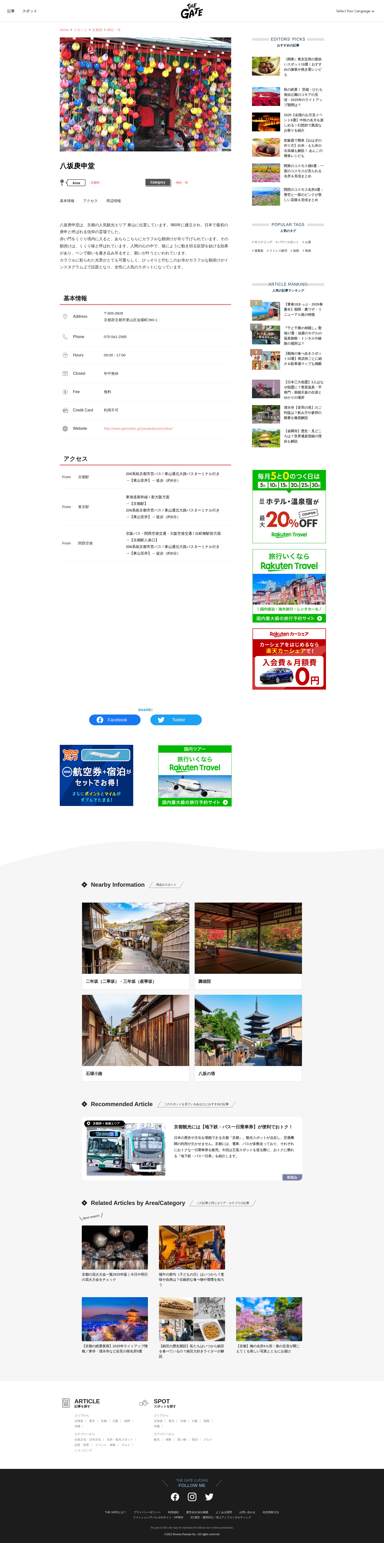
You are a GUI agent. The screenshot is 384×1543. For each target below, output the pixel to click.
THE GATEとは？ (115, 1512)
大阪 (115, 1421)
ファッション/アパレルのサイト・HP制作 (158, 1517)
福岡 (127, 1421)
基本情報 (67, 201)
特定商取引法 (271, 1512)
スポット (29, 11)
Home (64, 30)
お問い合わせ (247, 1512)
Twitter (178, 719)
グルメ (125, 1445)
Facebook (117, 719)
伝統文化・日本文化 (87, 1439)
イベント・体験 (105, 1445)
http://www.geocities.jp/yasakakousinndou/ (138, 428)
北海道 (78, 1421)
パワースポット (288, 242)
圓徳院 (204, 981)
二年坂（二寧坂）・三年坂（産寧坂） (121, 981)
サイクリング (263, 242)
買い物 (181, 1439)
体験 (168, 1439)
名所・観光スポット (120, 1439)
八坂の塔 (206, 1073)
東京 (92, 1421)
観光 (157, 1439)
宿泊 (195, 1439)
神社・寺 (182, 182)
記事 (11, 11)
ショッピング (83, 1450)
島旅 (308, 250)
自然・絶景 (81, 1445)
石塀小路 (94, 1073)
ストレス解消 (278, 250)
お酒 (308, 242)
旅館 (296, 250)
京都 (104, 1421)
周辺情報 (113, 201)
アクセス (90, 201)
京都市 (95, 182)
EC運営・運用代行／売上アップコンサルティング (221, 1517)
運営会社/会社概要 (197, 1512)
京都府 (97, 30)
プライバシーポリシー (147, 1512)
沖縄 (77, 1426)
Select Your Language (353, 10)
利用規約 (173, 1512)
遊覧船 (258, 250)
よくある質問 (224, 1512)
